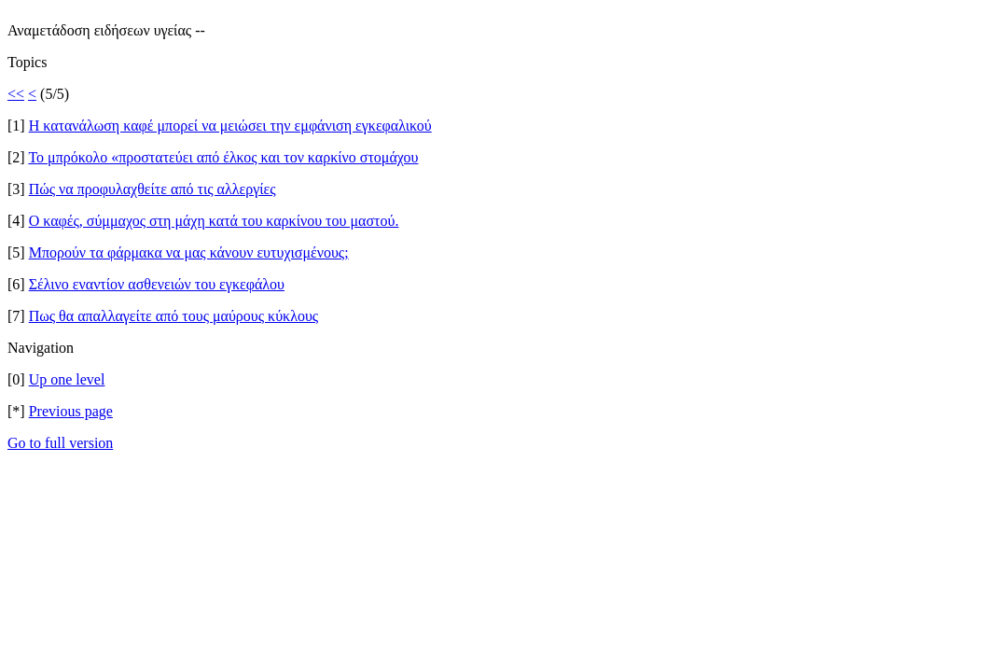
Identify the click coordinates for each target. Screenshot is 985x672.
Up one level (67, 379)
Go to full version (60, 443)
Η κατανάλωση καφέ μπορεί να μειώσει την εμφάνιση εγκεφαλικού (230, 125)
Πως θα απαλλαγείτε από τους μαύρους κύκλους (174, 316)
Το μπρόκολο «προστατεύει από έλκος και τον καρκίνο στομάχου (223, 157)
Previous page (71, 411)
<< (15, 94)
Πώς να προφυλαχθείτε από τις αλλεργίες (152, 189)
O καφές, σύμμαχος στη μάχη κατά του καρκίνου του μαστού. (214, 221)
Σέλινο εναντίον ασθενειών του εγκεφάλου (156, 284)
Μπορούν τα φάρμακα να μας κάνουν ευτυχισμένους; (189, 252)
